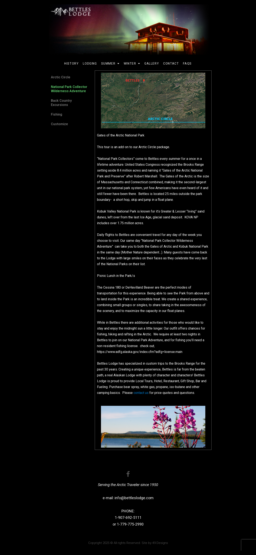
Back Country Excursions (61, 103)
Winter (132, 63)
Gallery (151, 63)
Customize (59, 124)
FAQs (187, 63)
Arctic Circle (60, 77)
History (71, 63)
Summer (110, 63)
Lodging (90, 63)
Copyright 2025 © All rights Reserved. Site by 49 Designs (128, 543)
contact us (141, 393)
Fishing (56, 114)
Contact (171, 63)
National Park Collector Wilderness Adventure (69, 89)
